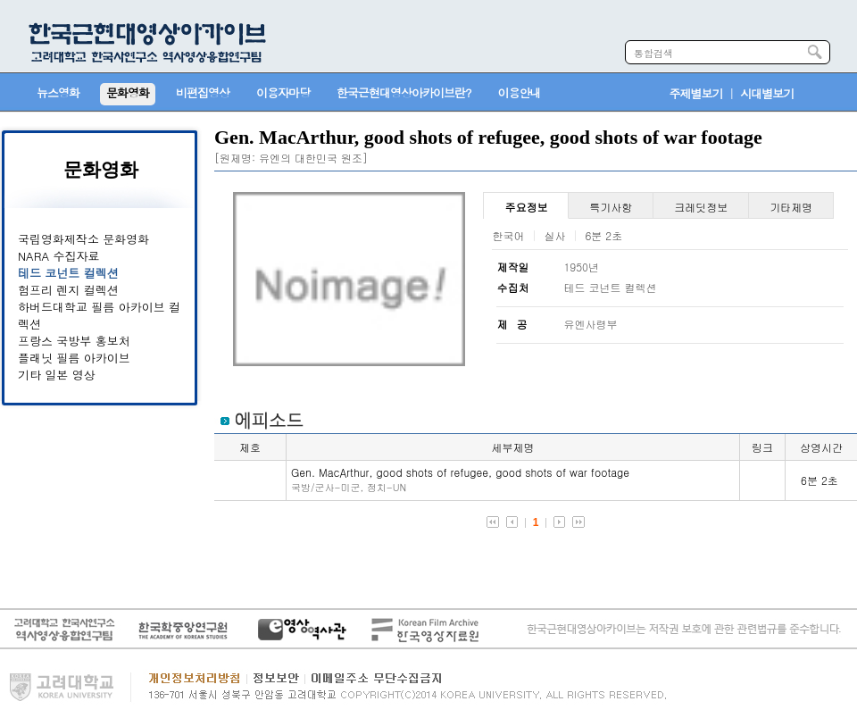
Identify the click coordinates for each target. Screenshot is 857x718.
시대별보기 (767, 93)
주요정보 (526, 206)
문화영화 (100, 169)
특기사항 (610, 206)
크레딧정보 (701, 206)
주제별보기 (696, 93)
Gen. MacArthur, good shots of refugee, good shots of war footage (460, 479)
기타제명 (791, 206)
